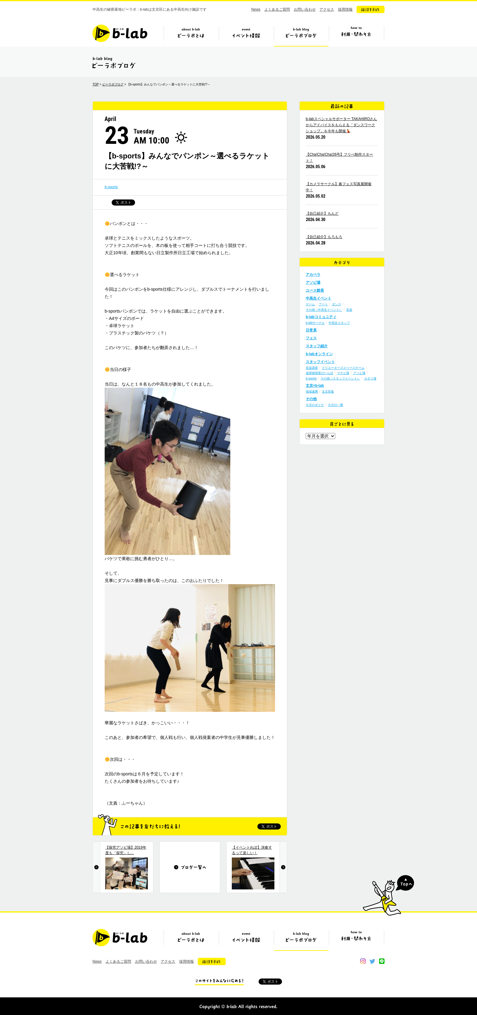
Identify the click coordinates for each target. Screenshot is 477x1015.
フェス (311, 338)
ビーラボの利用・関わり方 (356, 36)
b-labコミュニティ (321, 317)
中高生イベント (318, 298)
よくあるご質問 (277, 9)
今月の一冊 (335, 405)
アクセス (326, 9)
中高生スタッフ (339, 322)
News (255, 9)
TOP (95, 84)
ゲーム (310, 304)
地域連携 (312, 391)
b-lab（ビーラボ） (119, 33)
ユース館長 (315, 290)
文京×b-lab (315, 385)
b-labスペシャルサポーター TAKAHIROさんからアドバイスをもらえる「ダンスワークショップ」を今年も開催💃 (341, 125)
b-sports (111, 187)
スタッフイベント (320, 362)
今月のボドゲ (315, 405)
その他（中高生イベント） (324, 309)
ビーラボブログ (301, 36)
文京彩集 (328, 391)
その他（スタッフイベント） (340, 378)
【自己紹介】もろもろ (324, 237)
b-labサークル (315, 322)
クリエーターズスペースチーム (343, 367)
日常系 (311, 330)
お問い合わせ (305, 9)
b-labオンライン (319, 354)
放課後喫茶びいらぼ (319, 373)
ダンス (336, 304)
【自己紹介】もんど (322, 213)
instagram (363, 961)
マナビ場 (343, 373)
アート (323, 304)
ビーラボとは (191, 36)
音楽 (349, 309)
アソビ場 (313, 282)
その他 (311, 399)
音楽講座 (312, 367)
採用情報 (345, 9)
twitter (372, 961)
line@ (382, 961)
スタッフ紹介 (317, 346)
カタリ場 (370, 378)
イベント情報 (246, 36)
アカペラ (313, 274)
